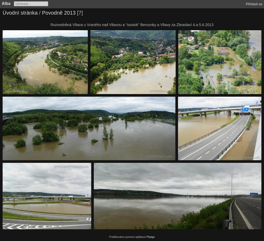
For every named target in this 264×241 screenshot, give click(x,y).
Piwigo (150, 236)
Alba (6, 3)
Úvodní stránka (20, 13)
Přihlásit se (254, 4)
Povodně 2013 (59, 13)
